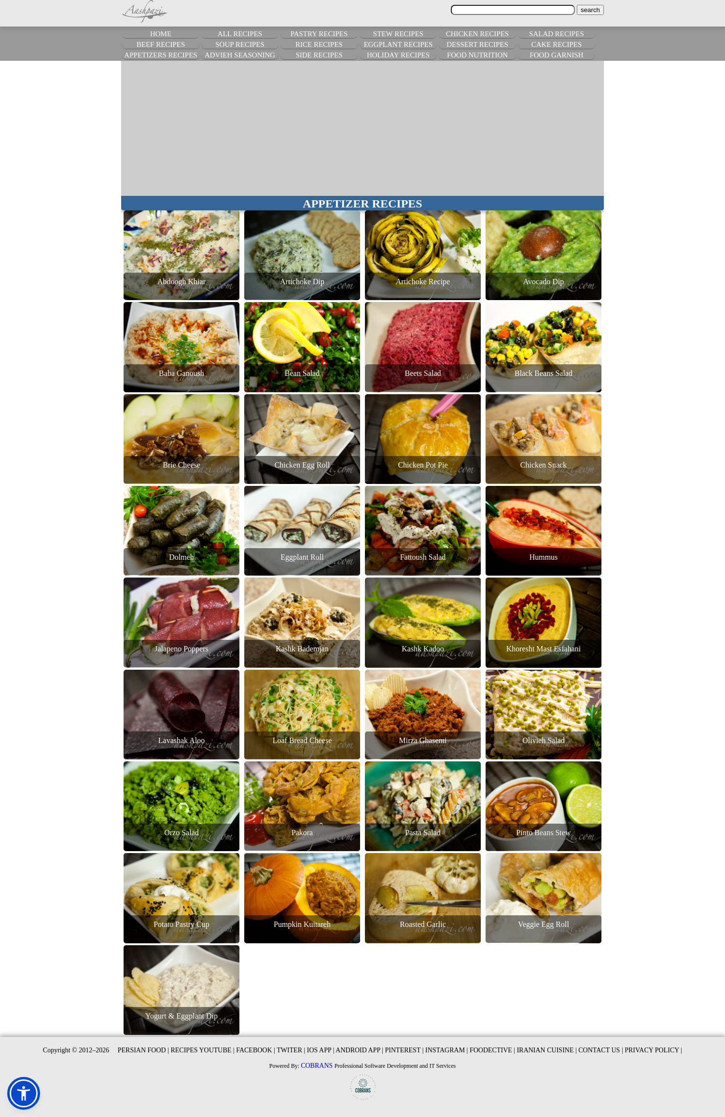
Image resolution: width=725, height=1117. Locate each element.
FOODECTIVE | (492, 1050)
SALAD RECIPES (556, 34)
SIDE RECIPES (318, 55)
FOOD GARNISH (556, 55)
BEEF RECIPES (161, 44)
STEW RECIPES (398, 34)
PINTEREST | (404, 1050)
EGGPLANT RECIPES (398, 44)
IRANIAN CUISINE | (547, 1050)
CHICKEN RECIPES (477, 34)
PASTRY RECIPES (319, 34)
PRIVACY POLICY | (653, 1050)
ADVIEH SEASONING (240, 55)
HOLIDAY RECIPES (398, 55)
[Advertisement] (362, 128)
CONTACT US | (600, 1050)
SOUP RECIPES (240, 44)
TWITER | (291, 1050)
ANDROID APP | (359, 1050)
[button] (24, 1093)
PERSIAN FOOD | (143, 1050)
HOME (160, 34)
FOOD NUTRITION (477, 55)
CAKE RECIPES (556, 44)
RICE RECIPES (319, 44)
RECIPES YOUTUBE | (202, 1050)
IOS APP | (321, 1050)
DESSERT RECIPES (477, 44)
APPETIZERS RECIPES (160, 55)
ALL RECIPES (240, 34)
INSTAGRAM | (446, 1050)
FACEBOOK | (255, 1050)
